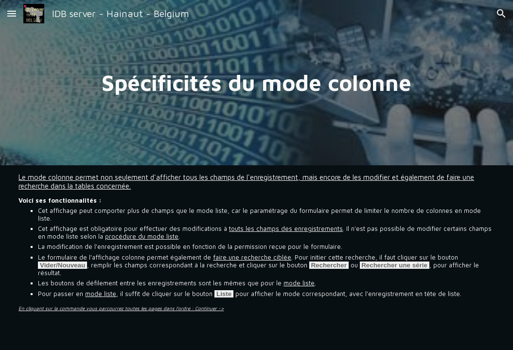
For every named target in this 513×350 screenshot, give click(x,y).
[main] (256, 83)
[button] (11, 13)
